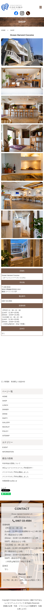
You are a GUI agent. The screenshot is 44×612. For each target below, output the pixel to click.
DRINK (5, 414)
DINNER (5, 409)
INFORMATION (8, 452)
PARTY (5, 418)
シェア (3, 488)
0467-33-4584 (7, 301)
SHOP (4, 401)
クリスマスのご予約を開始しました (15, 472)
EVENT (5, 447)
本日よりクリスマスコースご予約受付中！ (18, 468)
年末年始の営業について (11, 463)
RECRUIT (6, 427)
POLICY (5, 431)
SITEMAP (6, 436)
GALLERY (6, 422)
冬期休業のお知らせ (9, 481)
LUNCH (5, 405)
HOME (3, 30)
